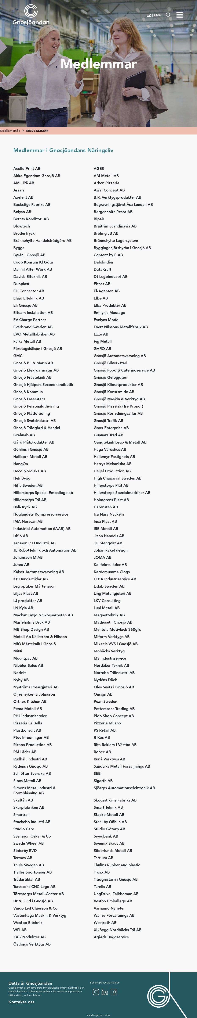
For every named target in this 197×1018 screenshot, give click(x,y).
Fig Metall (103, 341)
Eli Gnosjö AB (25, 305)
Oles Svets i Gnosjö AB (114, 687)
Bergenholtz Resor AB (113, 211)
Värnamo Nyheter (109, 908)
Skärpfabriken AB (28, 807)
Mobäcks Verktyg (109, 651)
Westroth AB (105, 922)
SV (149, 15)
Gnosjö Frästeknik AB (32, 377)
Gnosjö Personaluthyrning (36, 406)
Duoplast (21, 283)
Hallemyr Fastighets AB (114, 456)
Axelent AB (23, 197)
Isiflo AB (20, 535)
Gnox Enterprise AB (111, 427)
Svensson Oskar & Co (32, 836)
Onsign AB (103, 694)
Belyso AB (22, 211)
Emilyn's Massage (109, 312)
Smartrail (21, 814)
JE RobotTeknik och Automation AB (45, 550)
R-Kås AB (102, 737)
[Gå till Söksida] (168, 14)
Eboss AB (102, 283)
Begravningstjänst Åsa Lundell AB (123, 204)
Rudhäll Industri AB (30, 759)
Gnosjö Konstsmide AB (114, 391)
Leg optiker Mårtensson (34, 586)
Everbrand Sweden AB (33, 327)
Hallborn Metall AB (30, 456)
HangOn (20, 463)
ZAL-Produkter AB (29, 937)
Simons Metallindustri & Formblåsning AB (34, 790)
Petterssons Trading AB (114, 708)
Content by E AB (108, 254)
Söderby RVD (25, 850)
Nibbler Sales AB (28, 665)
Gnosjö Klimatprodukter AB (118, 384)
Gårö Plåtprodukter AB (33, 442)
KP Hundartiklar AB (30, 579)
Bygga (19, 247)
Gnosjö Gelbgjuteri (110, 377)
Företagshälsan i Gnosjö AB (37, 348)
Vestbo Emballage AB (113, 901)
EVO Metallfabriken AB (34, 334)
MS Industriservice (110, 658)
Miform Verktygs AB (112, 636)
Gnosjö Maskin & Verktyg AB (119, 399)
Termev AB (22, 857)
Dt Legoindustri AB (111, 276)
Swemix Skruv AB (109, 843)
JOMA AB (103, 557)
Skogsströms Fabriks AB (115, 800)
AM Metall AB (106, 175)
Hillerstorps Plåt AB (111, 485)
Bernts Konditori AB (31, 218)
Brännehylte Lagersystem (116, 240)
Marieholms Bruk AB (31, 622)
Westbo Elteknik (28, 922)
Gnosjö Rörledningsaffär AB (118, 413)
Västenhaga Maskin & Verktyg (39, 915)
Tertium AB (103, 857)
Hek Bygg (21, 478)
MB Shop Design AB (31, 629)
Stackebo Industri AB (32, 821)
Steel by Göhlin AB (110, 821)
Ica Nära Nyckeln (109, 514)
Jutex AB (21, 564)
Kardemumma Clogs (112, 571)
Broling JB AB (106, 233)
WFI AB (20, 929)
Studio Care (23, 829)
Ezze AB (101, 334)
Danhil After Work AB (32, 269)
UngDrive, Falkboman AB (116, 893)
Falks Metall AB (27, 341)
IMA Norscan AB (28, 521)
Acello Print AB (26, 168)
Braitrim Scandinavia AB (115, 226)
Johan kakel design (111, 550)
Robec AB (102, 751)
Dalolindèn (103, 262)
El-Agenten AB (107, 290)
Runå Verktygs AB (109, 759)
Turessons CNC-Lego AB (34, 886)
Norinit (19, 672)
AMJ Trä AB (23, 182)
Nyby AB (21, 679)
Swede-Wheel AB (28, 843)
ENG (157, 15)
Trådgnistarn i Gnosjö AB (116, 879)
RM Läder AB (25, 751)
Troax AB (102, 872)
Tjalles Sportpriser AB (32, 872)
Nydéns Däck (105, 679)
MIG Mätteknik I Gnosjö (34, 643)
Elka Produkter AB (110, 305)
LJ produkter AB (27, 600)
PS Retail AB (105, 730)
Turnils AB (102, 886)
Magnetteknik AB (109, 615)
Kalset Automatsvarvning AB (38, 571)
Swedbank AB (106, 836)
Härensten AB (106, 507)
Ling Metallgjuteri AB (113, 593)
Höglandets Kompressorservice (40, 514)
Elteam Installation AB (33, 312)
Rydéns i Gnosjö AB (30, 766)
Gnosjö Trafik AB (108, 420)
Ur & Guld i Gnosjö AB (33, 901)
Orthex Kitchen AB (30, 701)
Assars (19, 190)
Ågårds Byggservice (111, 937)
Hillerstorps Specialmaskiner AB (122, 492)
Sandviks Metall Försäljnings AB (122, 766)
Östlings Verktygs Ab (32, 944)
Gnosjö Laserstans (29, 399)
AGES (99, 168)
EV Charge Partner (29, 319)
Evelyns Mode (106, 319)
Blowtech (21, 226)
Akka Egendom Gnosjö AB (36, 175)
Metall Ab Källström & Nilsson (40, 636)
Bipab (99, 218)
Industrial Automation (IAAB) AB (42, 528)
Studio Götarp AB (109, 829)
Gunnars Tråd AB (108, 435)
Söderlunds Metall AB (113, 850)
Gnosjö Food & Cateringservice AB (124, 370)
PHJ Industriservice (30, 715)
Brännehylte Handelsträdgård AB (42, 240)
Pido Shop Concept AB (114, 715)
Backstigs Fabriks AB (32, 204)
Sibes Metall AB (27, 780)
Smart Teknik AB (108, 807)
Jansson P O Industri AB (34, 543)
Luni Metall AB (107, 607)
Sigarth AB (103, 780)
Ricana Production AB (32, 744)
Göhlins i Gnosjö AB (31, 449)
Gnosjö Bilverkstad (110, 363)
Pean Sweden (105, 701)
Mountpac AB (25, 658)
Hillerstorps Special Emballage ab (43, 492)
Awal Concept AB (109, 190)
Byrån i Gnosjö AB (29, 254)
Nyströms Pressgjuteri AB (36, 687)
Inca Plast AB (105, 521)
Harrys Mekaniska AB (113, 463)
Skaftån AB (23, 800)
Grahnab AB (24, 435)
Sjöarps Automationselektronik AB (124, 787)
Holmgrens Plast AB (111, 499)
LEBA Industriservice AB (115, 579)
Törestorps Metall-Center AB (38, 893)
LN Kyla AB (23, 607)
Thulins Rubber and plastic (117, 865)
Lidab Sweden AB (109, 586)
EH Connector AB (28, 290)
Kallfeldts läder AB (110, 564)
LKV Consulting (107, 600)
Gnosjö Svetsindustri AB (34, 420)
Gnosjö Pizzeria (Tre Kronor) (118, 406)
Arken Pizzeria (106, 182)
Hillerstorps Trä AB (30, 499)
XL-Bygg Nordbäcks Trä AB (118, 929)
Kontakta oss (21, 1001)
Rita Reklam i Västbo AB (115, 744)
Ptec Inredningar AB (32, 737)
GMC (17, 355)
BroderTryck (24, 233)
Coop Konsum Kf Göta (33, 262)
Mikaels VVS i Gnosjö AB (116, 643)
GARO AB (102, 348)
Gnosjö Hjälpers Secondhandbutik (43, 384)
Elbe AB (101, 298)
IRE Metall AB (106, 528)
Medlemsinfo (10, 131)
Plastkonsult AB (27, 730)
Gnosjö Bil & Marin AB (33, 363)
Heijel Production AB (112, 471)
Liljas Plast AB (25, 593)
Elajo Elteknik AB (28, 298)
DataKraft (102, 269)
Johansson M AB (28, 557)
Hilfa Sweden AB (28, 485)
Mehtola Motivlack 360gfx (117, 629)
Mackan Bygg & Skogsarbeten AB (43, 615)
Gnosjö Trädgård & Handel (36, 427)
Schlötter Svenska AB (32, 773)
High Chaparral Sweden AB (118, 478)
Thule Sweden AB (28, 865)
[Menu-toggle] (179, 14)
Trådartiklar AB (26, 879)
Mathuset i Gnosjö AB (113, 622)
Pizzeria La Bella (27, 723)
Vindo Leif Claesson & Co (35, 908)
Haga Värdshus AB (110, 449)
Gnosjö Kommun (28, 391)
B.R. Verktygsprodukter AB (117, 197)
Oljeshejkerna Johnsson (34, 694)
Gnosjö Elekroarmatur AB (36, 370)
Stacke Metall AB (109, 814)
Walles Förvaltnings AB (114, 915)
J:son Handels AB (109, 535)
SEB (97, 773)
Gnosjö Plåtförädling (31, 413)
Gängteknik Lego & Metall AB (120, 442)
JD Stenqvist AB (108, 543)
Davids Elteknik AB (30, 276)
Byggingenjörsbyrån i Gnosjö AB (122, 247)
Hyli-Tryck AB (25, 507)
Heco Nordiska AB (29, 471)
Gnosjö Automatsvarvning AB (120, 355)
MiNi (17, 651)
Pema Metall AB (27, 708)
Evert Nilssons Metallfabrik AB (121, 327)
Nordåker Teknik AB (111, 665)
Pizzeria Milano (107, 723)
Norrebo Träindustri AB (114, 672)
